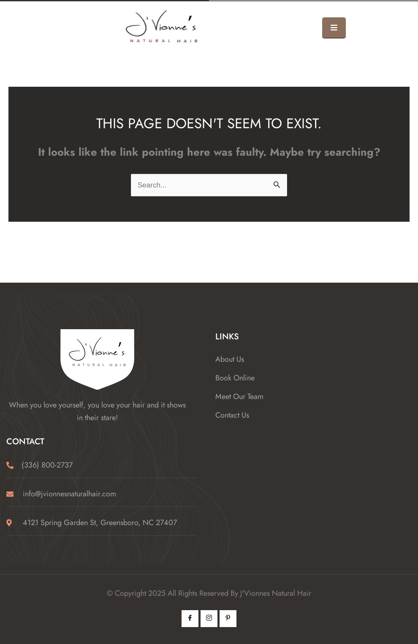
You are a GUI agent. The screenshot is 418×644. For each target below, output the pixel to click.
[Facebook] (190, 618)
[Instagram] (209, 618)
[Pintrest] (228, 618)
